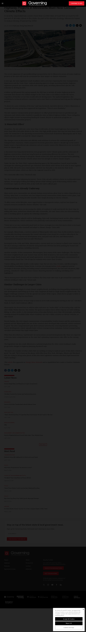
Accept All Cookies (69, 619)
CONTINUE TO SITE (76, 3)
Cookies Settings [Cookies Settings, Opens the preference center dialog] (69, 627)
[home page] (34, 3)
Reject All (69, 623)
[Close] (83, 609)
